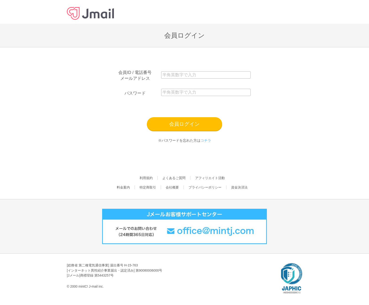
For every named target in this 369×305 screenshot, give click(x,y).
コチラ (206, 140)
